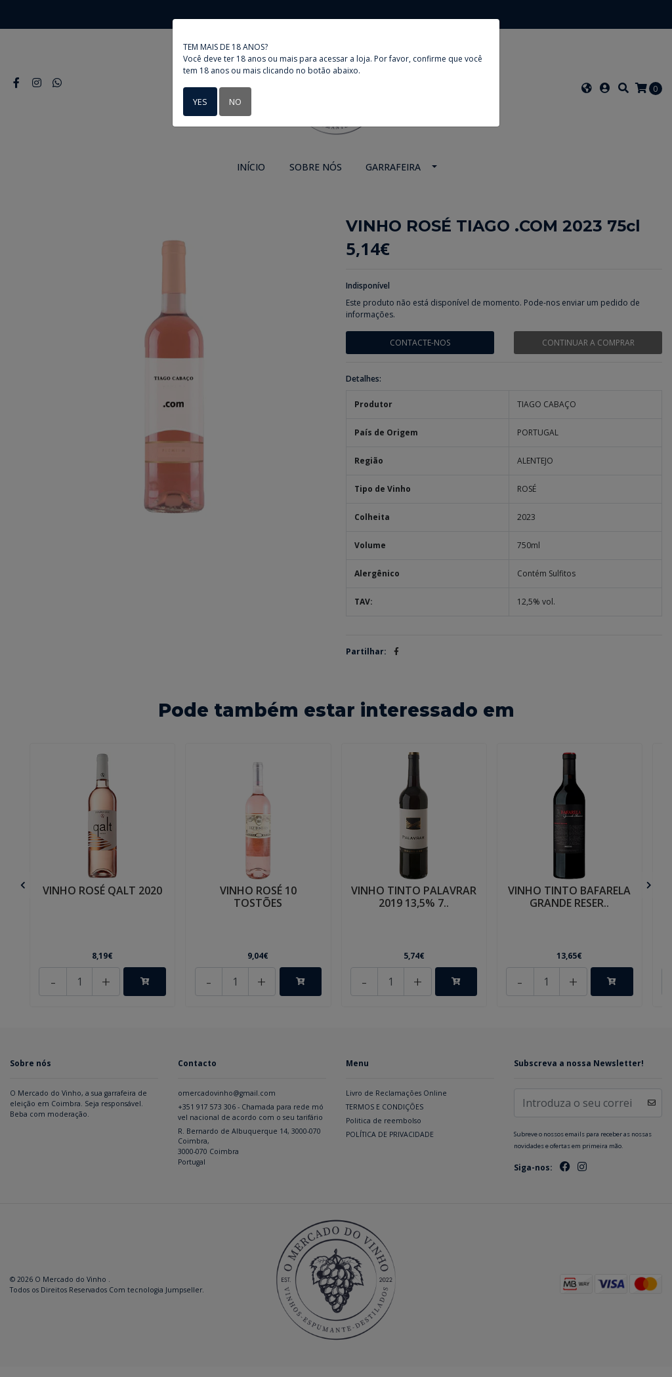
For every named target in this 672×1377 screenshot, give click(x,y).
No (233, 101)
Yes (199, 101)
